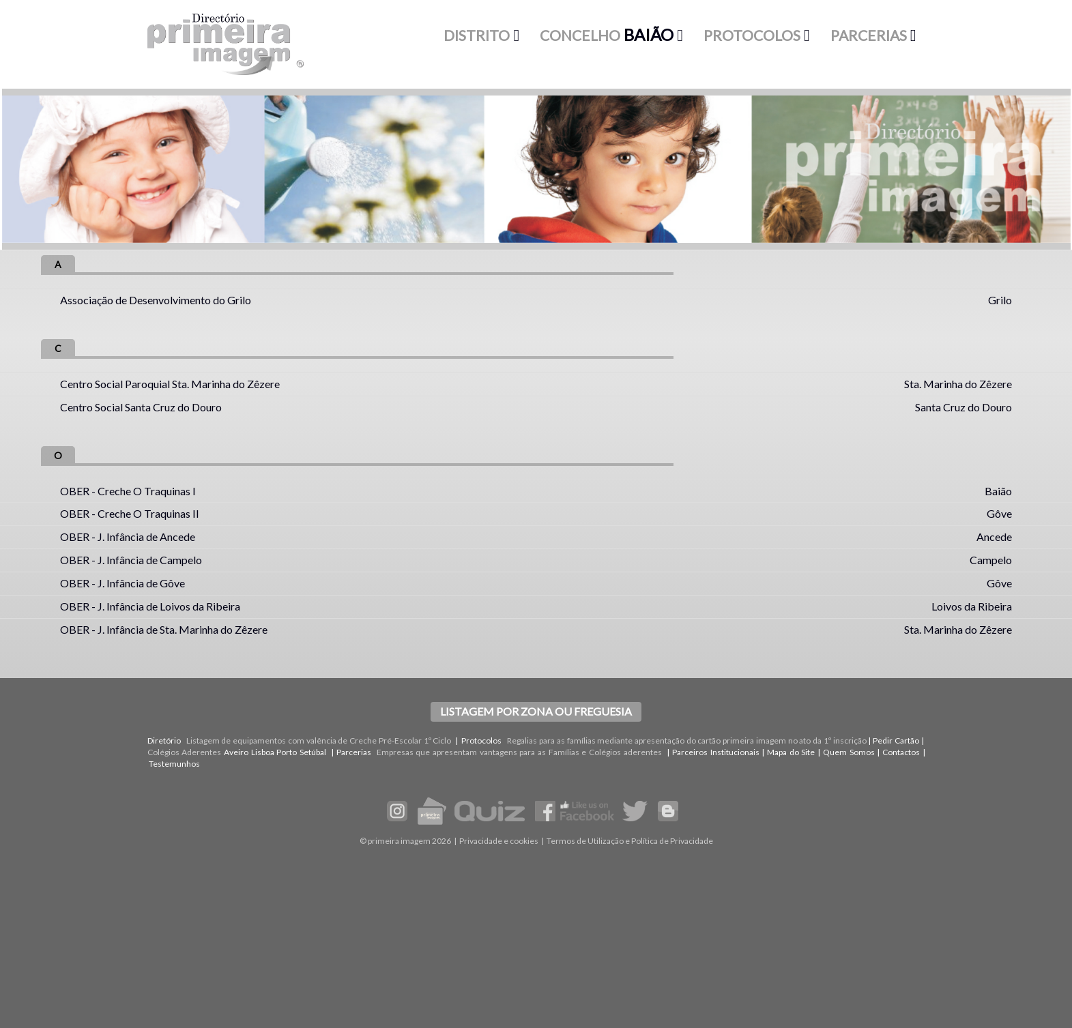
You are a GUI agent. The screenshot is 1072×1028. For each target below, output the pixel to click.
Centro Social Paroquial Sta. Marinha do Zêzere (170, 383)
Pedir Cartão (896, 740)
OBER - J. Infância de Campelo (131, 559)
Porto (286, 752)
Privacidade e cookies (498, 841)
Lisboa (262, 752)
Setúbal (313, 752)
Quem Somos (849, 752)
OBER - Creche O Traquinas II (129, 513)
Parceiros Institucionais (715, 752)
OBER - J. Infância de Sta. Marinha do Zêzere (163, 629)
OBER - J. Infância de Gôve (122, 582)
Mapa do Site (791, 752)
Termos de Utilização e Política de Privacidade (630, 841)
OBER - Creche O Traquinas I (128, 490)
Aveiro (236, 752)
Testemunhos (174, 764)
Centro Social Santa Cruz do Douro (141, 406)
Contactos (901, 752)
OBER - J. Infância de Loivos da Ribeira (150, 606)
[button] (481, 35)
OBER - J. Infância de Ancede (127, 536)
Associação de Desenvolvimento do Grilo (155, 299)
